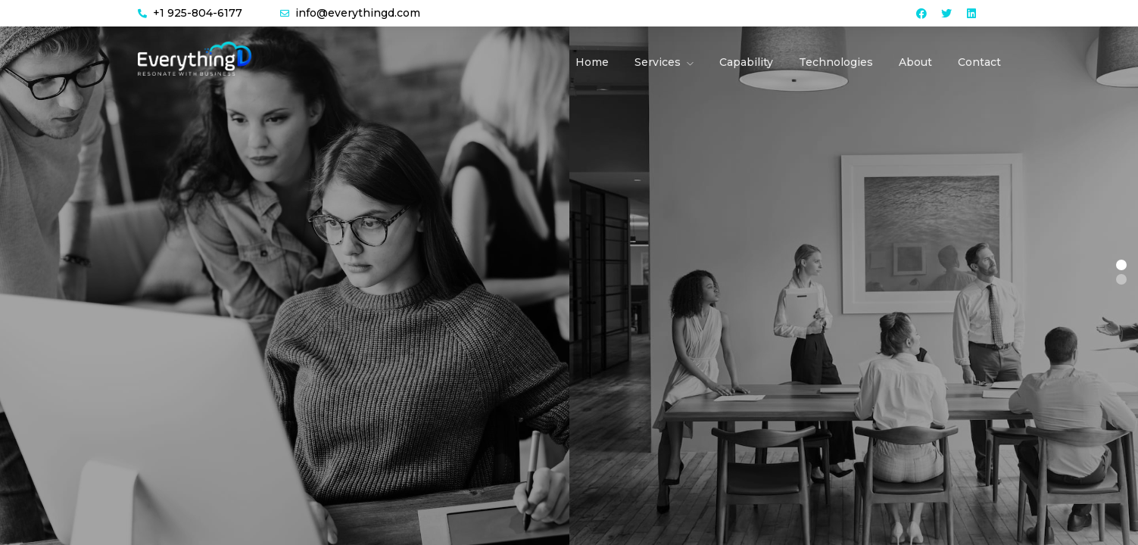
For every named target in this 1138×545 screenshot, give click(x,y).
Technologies (836, 62)
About (915, 62)
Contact (979, 62)
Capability (746, 62)
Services (657, 62)
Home (592, 62)
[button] (1121, 265)
